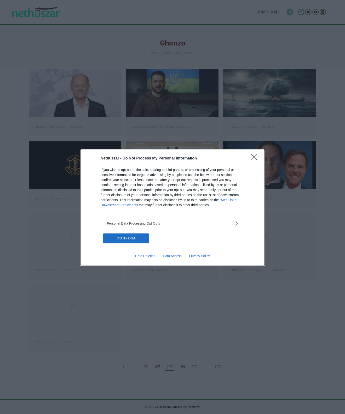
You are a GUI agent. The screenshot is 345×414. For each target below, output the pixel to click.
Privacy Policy (199, 256)
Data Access (172, 256)
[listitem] (172, 223)
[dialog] (172, 207)
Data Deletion (145, 256)
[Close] (255, 158)
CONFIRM (125, 238)
